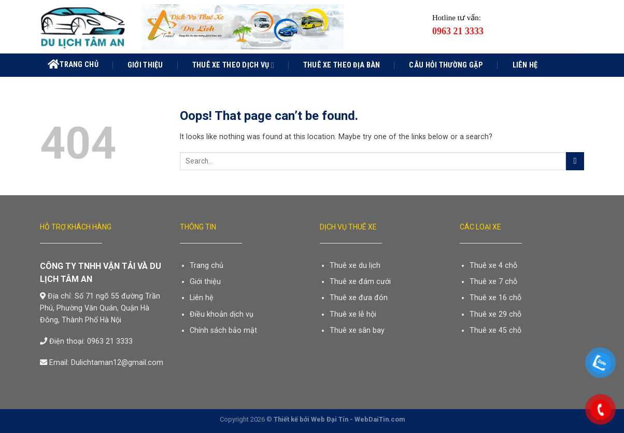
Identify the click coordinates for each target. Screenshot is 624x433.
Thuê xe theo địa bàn (341, 65)
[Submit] (575, 161)
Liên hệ (525, 65)
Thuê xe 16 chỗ (495, 297)
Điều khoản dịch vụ (221, 314)
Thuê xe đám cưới (360, 281)
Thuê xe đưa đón (359, 297)
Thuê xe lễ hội (353, 314)
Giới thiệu (145, 65)
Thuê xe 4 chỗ (493, 265)
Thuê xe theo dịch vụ (233, 65)
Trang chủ (73, 64)
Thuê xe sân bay (357, 330)
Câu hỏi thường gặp (446, 65)
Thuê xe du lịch (355, 265)
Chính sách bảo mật (223, 330)
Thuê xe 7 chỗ (493, 281)
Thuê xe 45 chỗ (495, 330)
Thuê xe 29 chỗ (495, 314)
